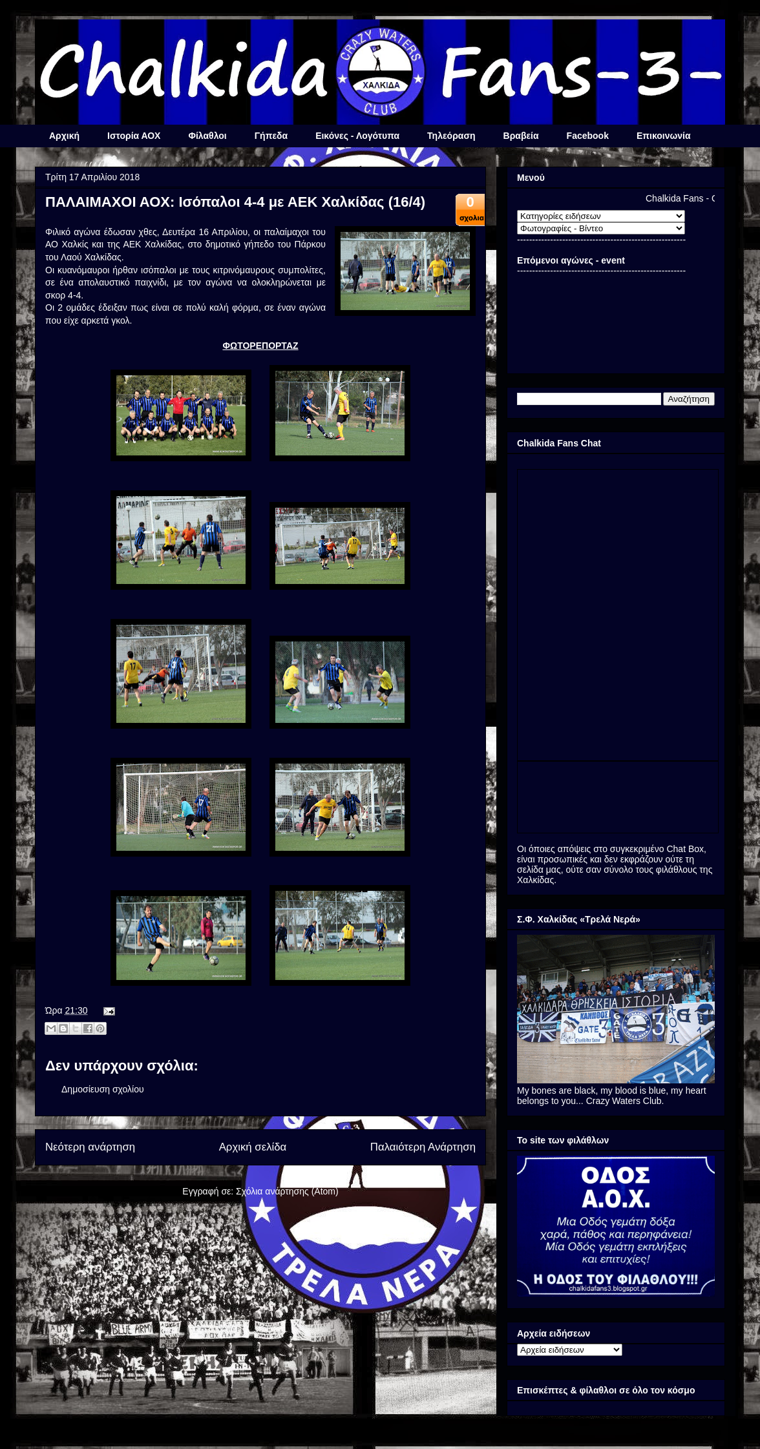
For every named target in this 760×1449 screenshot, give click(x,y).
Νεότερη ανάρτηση (90, 1147)
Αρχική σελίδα (253, 1147)
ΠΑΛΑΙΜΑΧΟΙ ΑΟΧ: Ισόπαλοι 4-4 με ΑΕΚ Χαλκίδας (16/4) (235, 202)
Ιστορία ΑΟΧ (133, 135)
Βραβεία (521, 135)
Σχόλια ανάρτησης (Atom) (287, 1191)
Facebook (588, 135)
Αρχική (64, 135)
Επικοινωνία (664, 135)
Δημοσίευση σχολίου (102, 1089)
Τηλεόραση (451, 135)
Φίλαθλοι (207, 135)
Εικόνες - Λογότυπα (357, 135)
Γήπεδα (271, 135)
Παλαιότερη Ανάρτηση (423, 1147)
